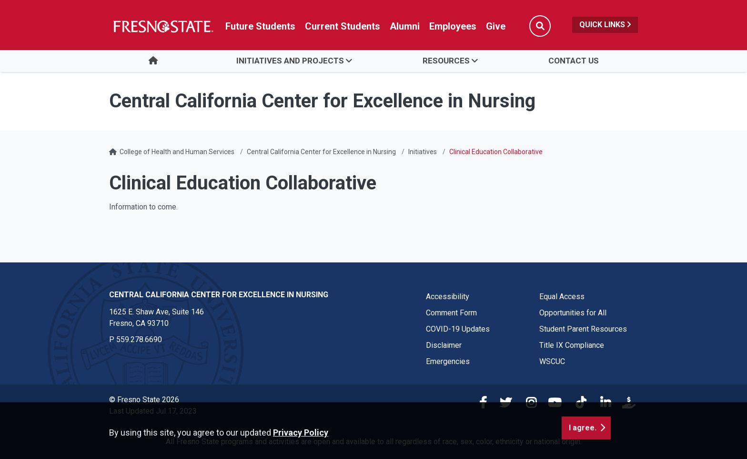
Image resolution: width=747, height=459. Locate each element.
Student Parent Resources (583, 329)
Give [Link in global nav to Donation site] (495, 26)
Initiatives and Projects (290, 60)
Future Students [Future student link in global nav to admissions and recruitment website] (260, 26)
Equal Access (562, 296)
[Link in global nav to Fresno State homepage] (162, 26)
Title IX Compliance (571, 345)
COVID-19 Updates (458, 329)
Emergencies (448, 361)
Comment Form (451, 312)
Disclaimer (444, 345)
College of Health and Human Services (177, 152)
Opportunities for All (572, 312)
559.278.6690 (139, 339)
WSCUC (552, 361)
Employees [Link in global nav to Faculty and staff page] (452, 26)
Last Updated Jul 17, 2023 (153, 411)
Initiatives (422, 152)
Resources (446, 60)
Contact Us (573, 60)
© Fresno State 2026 (144, 399)
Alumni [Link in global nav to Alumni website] (405, 26)
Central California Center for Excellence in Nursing (321, 152)
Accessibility (447, 296)
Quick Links (605, 24)
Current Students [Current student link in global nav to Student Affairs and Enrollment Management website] (342, 26)
